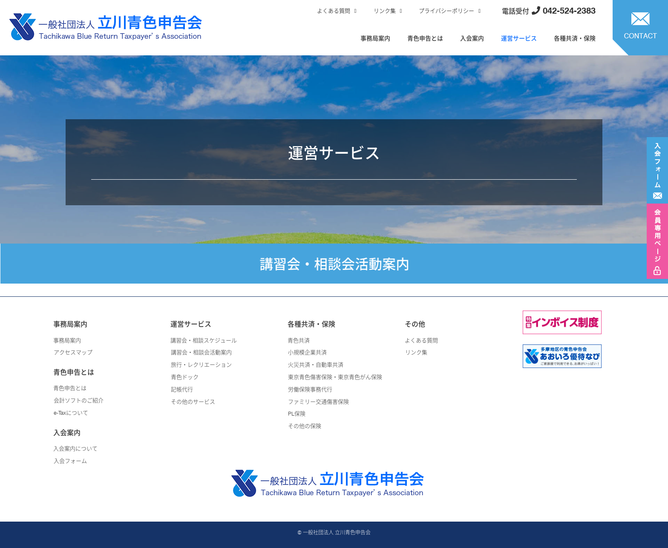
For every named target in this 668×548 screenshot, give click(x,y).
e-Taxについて (71, 412)
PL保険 (296, 413)
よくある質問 (333, 10)
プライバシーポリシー (446, 10)
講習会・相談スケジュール (203, 340)
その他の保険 (304, 425)
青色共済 (299, 340)
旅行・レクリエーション (201, 364)
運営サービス (519, 38)
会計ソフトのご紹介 (79, 400)
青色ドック (185, 376)
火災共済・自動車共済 (315, 364)
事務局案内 (375, 38)
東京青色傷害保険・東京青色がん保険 (335, 376)
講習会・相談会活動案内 (201, 352)
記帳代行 (182, 389)
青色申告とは (425, 38)
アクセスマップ (73, 352)
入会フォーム (70, 460)
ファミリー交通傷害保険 (318, 401)
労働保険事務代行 (310, 389)
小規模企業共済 (307, 352)
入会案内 (472, 38)
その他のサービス (193, 401)
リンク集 (385, 10)
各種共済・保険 (575, 38)
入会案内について (75, 448)
